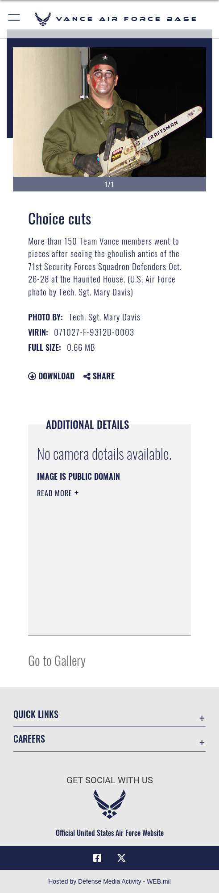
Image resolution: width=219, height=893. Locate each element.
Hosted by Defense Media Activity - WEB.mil (109, 881)
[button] (14, 19)
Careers (29, 738)
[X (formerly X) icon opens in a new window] (121, 858)
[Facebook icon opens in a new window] (97, 858)
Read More (55, 493)
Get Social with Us (109, 780)
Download (51, 376)
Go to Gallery (57, 659)
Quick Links (35, 714)
